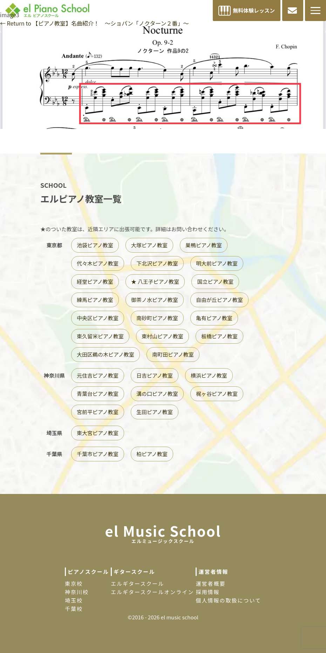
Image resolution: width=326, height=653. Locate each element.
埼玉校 (74, 600)
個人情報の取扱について (228, 600)
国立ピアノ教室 (215, 281)
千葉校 (74, 608)
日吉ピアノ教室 (154, 375)
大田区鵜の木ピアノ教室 (105, 354)
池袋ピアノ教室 (95, 245)
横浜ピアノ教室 (209, 375)
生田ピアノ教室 (154, 411)
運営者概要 (210, 583)
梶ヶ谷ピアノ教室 (217, 393)
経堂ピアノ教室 (95, 281)
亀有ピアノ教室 (214, 318)
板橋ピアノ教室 (219, 336)
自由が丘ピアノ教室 (219, 299)
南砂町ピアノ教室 (157, 318)
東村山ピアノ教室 (162, 336)
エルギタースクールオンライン (152, 592)
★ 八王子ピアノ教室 (155, 281)
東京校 (74, 583)
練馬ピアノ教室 (95, 299)
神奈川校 (77, 592)
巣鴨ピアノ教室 (203, 245)
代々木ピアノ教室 (97, 263)
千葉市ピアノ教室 (97, 454)
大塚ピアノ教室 (149, 245)
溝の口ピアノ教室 (157, 393)
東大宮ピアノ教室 (97, 433)
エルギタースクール (137, 583)
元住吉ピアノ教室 (97, 375)
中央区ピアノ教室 (97, 318)
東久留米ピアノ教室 (100, 336)
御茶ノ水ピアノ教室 (154, 299)
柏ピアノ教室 (152, 454)
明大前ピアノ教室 (217, 263)
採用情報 (207, 592)
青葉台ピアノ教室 (97, 393)
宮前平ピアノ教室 (97, 411)
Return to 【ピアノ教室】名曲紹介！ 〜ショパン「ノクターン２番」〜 (94, 23)
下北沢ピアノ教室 (157, 263)
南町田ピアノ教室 (173, 354)
